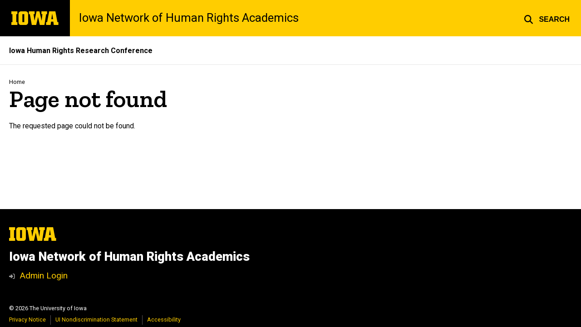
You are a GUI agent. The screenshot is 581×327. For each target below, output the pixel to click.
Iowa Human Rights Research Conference (81, 50)
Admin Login (44, 275)
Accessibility (164, 319)
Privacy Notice (27, 319)
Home (17, 81)
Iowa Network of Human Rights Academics (189, 18)
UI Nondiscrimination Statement (96, 319)
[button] (546, 18)
